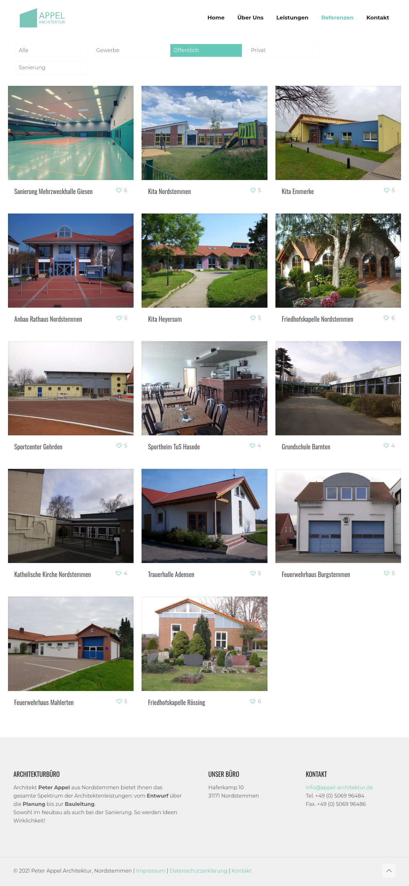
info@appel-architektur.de (339, 788)
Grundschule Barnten (306, 446)
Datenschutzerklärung (198, 871)
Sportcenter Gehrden (38, 446)
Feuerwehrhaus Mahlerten (44, 702)
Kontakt (241, 871)
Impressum (151, 871)
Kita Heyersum (165, 319)
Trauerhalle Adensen (171, 574)
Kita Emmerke (298, 191)
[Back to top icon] (389, 870)
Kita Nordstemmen (169, 191)
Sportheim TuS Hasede (174, 446)
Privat (258, 50)
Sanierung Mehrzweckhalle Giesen (53, 191)
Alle (23, 50)
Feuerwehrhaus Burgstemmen (316, 574)
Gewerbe (107, 50)
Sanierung (32, 67)
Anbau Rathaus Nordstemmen (48, 319)
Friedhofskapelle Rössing (176, 702)
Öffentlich (186, 50)
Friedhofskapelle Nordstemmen (317, 319)
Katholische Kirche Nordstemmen (52, 574)
